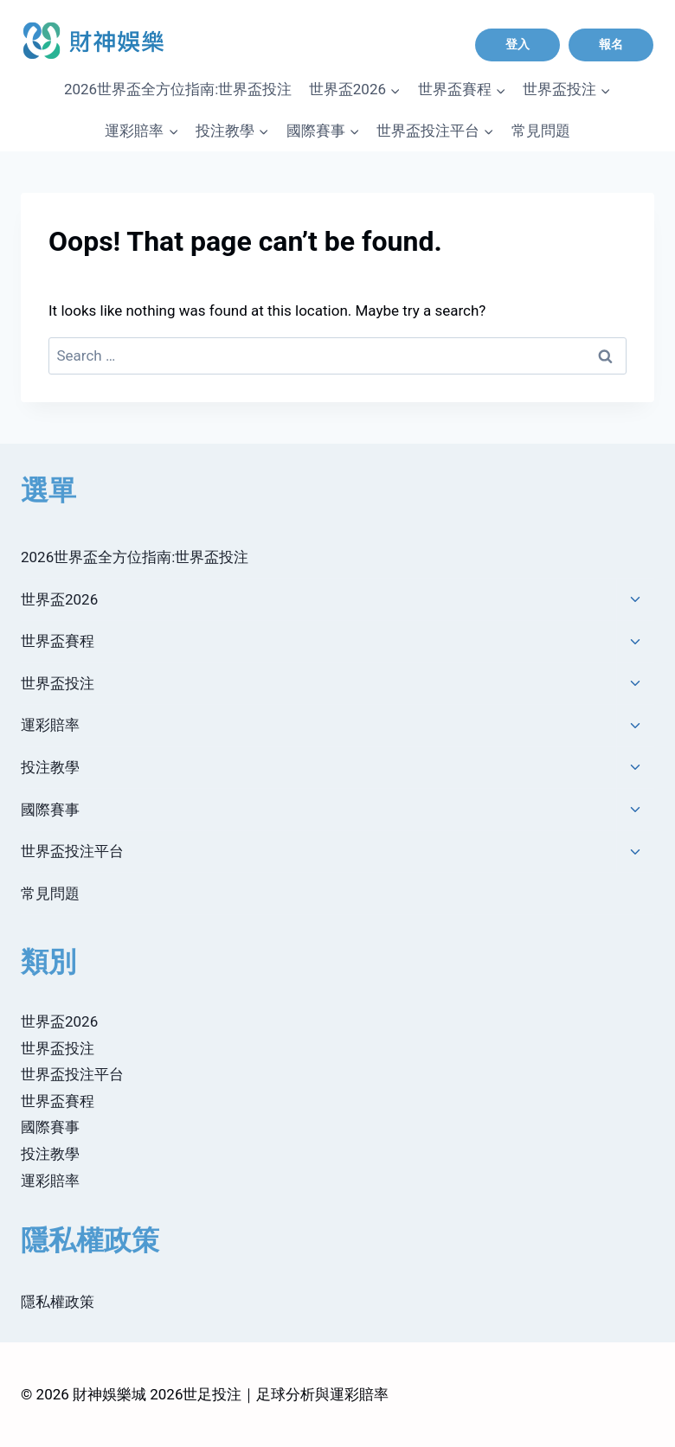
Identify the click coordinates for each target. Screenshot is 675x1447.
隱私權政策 (57, 1301)
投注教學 (50, 767)
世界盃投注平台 (72, 851)
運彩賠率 (50, 724)
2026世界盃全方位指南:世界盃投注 (178, 89)
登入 (517, 44)
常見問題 (540, 130)
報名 (611, 44)
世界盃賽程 (57, 641)
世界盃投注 (57, 683)
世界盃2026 (59, 599)
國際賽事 (50, 809)
